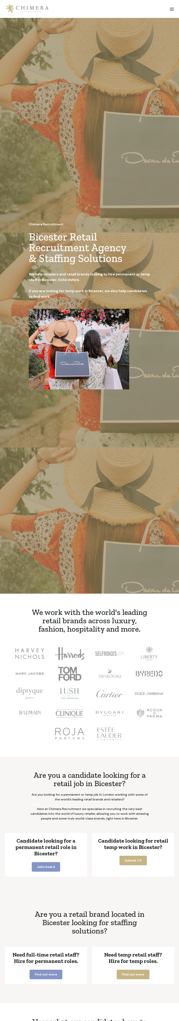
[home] (27, 9)
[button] (171, 9)
